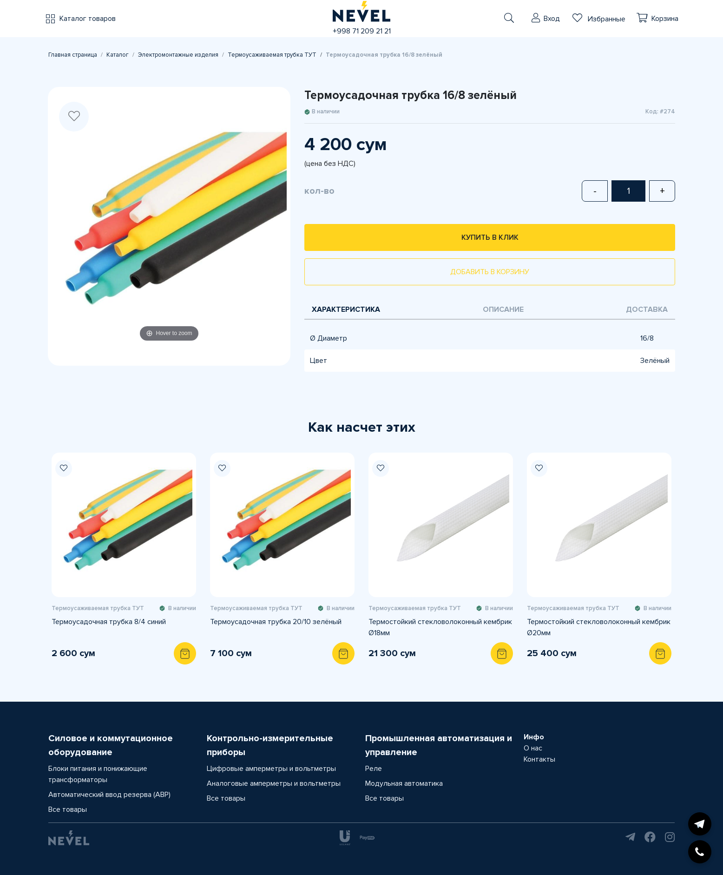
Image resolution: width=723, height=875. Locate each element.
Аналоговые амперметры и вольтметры (274, 783)
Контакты (539, 759)
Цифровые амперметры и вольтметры (271, 768)
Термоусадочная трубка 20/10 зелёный (276, 621)
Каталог (117, 55)
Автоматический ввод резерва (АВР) (109, 794)
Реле (373, 768)
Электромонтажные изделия (178, 55)
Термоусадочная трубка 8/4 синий (109, 621)
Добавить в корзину (489, 271)
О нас (533, 748)
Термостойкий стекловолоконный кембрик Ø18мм (440, 627)
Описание (503, 309)
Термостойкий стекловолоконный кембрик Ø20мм (598, 627)
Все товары (67, 809)
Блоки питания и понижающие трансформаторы (97, 774)
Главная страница (72, 55)
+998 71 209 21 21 (362, 31)
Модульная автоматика (404, 783)
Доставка (647, 309)
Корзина (664, 18)
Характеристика (346, 309)
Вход (552, 18)
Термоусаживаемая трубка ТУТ (272, 55)
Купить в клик (490, 237)
